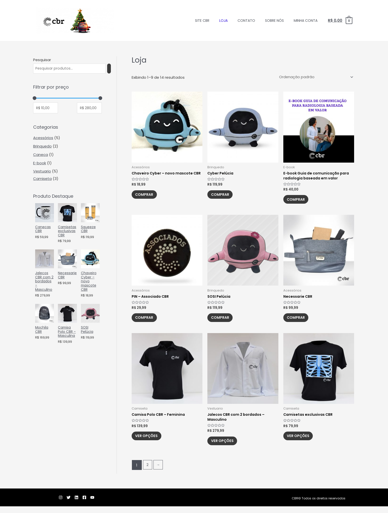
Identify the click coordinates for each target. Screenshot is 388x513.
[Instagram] (49, 504)
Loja (223, 20)
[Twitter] (60, 504)
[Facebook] (81, 504)
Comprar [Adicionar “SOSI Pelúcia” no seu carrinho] (222, 321)
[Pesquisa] (113, 69)
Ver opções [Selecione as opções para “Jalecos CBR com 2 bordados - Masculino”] (224, 446)
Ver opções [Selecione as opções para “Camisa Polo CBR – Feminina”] (149, 441)
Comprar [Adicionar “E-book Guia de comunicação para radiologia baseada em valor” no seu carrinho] (298, 201)
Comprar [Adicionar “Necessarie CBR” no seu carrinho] (298, 321)
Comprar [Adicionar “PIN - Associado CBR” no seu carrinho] (146, 321)
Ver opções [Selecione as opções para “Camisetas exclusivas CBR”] (300, 441)
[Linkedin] (70, 504)
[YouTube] (92, 504)
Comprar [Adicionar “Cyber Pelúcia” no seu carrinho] (222, 196)
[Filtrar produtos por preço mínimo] (45, 109)
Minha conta (305, 20)
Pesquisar (42, 59)
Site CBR (202, 20)
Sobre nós (274, 20)
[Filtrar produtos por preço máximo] (89, 109)
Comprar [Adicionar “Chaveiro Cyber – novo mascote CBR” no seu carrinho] (146, 201)
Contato (246, 20)
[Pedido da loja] (315, 77)
